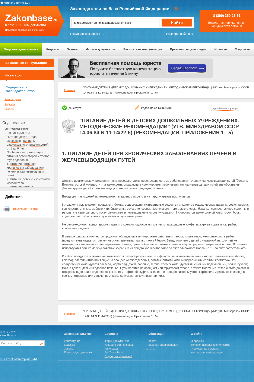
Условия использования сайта (210, 344)
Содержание (13, 123)
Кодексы (52, 49)
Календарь (112, 348)
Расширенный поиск (180, 33)
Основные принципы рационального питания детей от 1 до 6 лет (27, 144)
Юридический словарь (119, 344)
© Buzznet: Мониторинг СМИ (18, 359)
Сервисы (111, 333)
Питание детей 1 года (21, 137)
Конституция (12, 99)
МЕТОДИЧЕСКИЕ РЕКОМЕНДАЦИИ (17, 131)
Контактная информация (207, 352)
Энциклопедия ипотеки (21, 49)
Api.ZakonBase (114, 352)
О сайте (196, 333)
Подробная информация (225, 108)
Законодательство (78, 333)
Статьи (150, 348)
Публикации (155, 333)
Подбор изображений (118, 356)
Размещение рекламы (205, 348)
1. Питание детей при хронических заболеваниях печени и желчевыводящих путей (25, 169)
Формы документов (100, 49)
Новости (221, 49)
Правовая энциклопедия (188, 49)
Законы (72, 49)
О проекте (242, 49)
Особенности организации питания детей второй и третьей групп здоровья (29, 156)
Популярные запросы (85, 33)
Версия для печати (25, 208)
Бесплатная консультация (142, 49)
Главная (69, 90)
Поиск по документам (78, 352)
